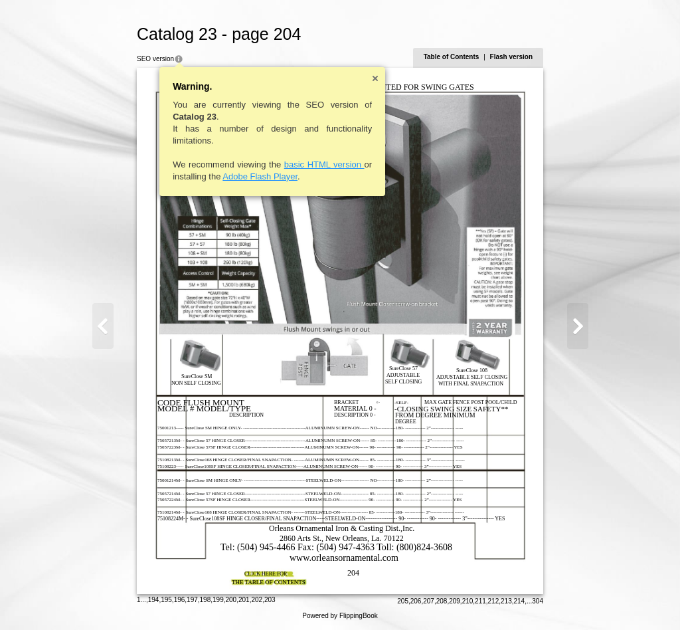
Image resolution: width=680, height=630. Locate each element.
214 (519, 601)
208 (442, 601)
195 (166, 599)
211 (480, 601)
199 (218, 599)
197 (192, 599)
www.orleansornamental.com (344, 558)
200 (231, 599)
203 (270, 599)
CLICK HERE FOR (265, 574)
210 (467, 601)
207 (428, 601)
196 (179, 599)
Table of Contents (451, 56)
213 (506, 601)
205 (402, 601)
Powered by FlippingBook (339, 615)
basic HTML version (324, 164)
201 (244, 599)
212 (493, 601)
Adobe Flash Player (260, 176)
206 (416, 601)
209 (454, 601)
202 (256, 599)
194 (153, 599)
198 (205, 599)
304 (537, 601)
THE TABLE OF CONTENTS (268, 582)
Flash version (511, 56)
